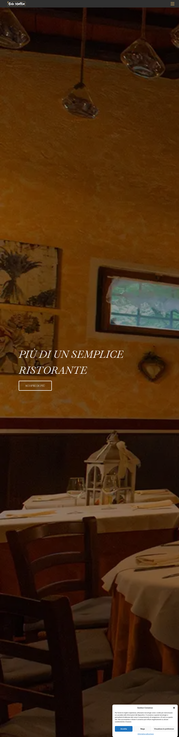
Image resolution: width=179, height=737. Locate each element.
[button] (174, 708)
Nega (142, 729)
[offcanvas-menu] (172, 4)
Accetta (123, 729)
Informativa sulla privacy (146, 734)
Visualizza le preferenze (164, 729)
